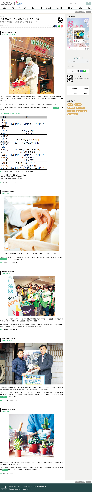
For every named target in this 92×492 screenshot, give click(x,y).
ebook (81, 53)
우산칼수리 (71, 111)
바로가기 (55, 107)
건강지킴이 (70, 8)
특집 (13, 8)
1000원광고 (71, 107)
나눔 (89, 8)
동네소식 (48, 8)
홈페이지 (86, 88)
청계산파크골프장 (81, 111)
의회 (40, 8)
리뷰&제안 (74, 88)
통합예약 (86, 93)
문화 (25, 8)
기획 (19, 8)
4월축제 (70, 104)
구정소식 (32, 8)
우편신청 (74, 93)
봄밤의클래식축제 (72, 114)
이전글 (77, 11)
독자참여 (81, 8)
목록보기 (88, 11)
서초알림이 (59, 8)
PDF (75, 53)
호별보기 (5, 8)
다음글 (82, 11)
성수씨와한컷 (80, 107)
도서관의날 (78, 104)
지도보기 (4, 470)
